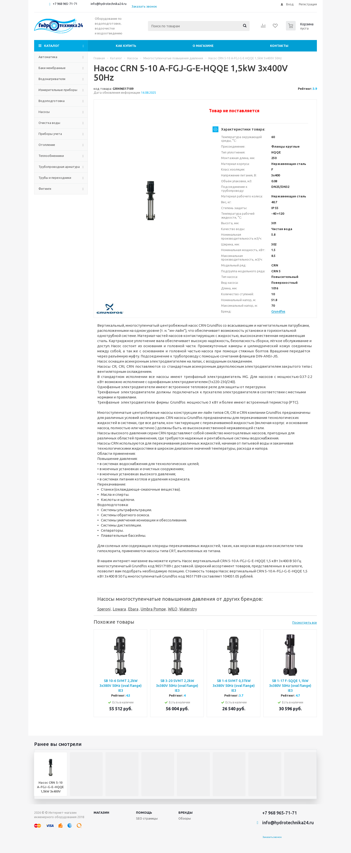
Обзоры (184, 818)
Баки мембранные (52, 68)
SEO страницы (147, 818)
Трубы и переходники (55, 177)
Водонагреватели (52, 79)
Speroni (104, 609)
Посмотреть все (304, 622)
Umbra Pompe (153, 609)
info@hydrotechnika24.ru (109, 3)
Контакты (279, 45)
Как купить (126, 45)
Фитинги (45, 188)
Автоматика (48, 57)
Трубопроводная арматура (59, 166)
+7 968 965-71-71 (65, 3)
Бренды (185, 812)
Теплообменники (51, 155)
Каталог (51, 45)
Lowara (119, 609)
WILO (172, 609)
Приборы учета (50, 133)
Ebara (133, 609)
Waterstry (188, 609)
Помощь (144, 812)
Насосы (44, 111)
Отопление (47, 144)
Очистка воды (49, 122)
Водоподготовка (52, 100)
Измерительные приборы (58, 89)
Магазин (101, 812)
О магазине (203, 45)
